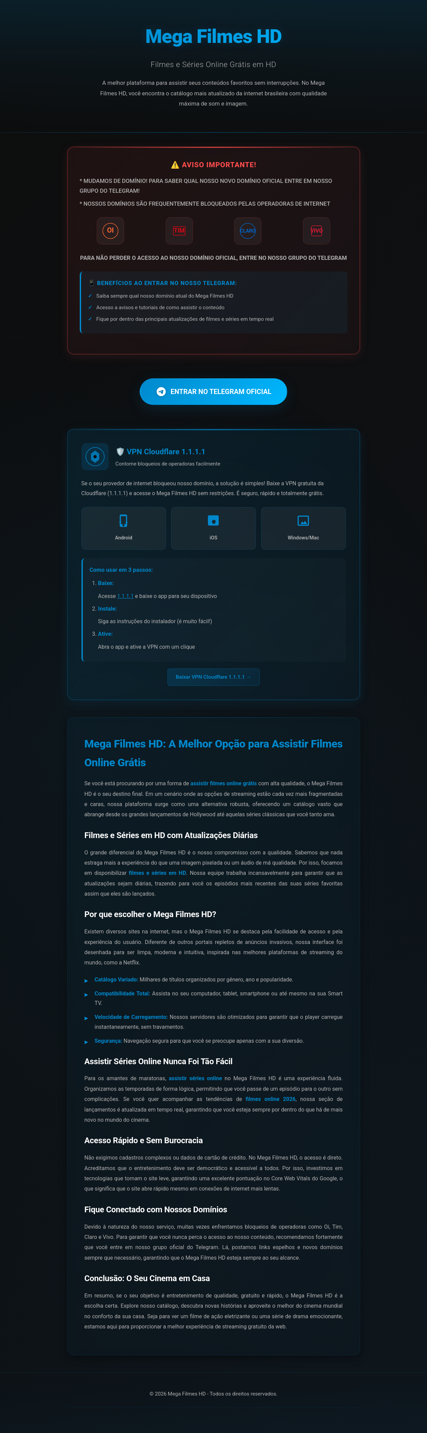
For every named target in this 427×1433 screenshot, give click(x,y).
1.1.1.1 (125, 596)
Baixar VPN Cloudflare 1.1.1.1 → (213, 677)
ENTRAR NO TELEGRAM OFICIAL (214, 391)
